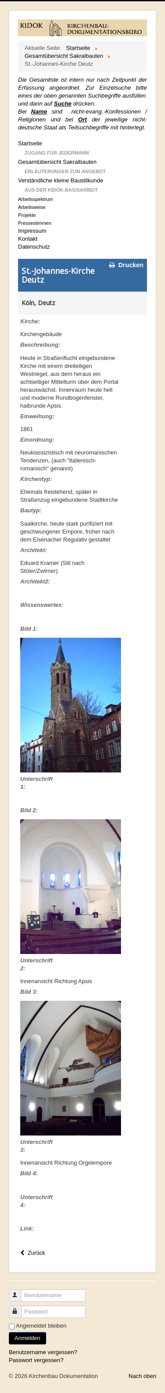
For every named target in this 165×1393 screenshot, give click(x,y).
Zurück (31, 1252)
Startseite (30, 143)
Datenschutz (34, 246)
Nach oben (142, 1376)
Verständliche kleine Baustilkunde (60, 180)
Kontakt (27, 238)
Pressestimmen (34, 223)
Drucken (125, 265)
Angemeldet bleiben (41, 1325)
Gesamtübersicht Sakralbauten (57, 162)
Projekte (27, 215)
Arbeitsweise (31, 207)
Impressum (32, 230)
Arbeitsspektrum (35, 199)
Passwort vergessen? (36, 1360)
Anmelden (27, 1338)
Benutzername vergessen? (43, 1352)
